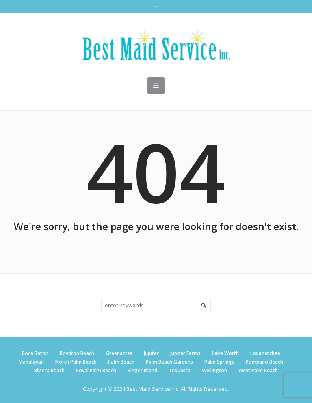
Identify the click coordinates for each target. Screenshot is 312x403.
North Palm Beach (76, 361)
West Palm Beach (258, 370)
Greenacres (119, 353)
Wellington (214, 370)
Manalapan (31, 361)
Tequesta (180, 370)
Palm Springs (219, 361)
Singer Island (142, 370)
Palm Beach (121, 361)
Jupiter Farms (185, 353)
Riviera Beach (49, 370)
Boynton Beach (77, 353)
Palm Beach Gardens (169, 361)
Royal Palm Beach (96, 370)
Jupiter (151, 353)
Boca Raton (35, 353)
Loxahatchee (265, 353)
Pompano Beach (264, 361)
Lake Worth (225, 353)
